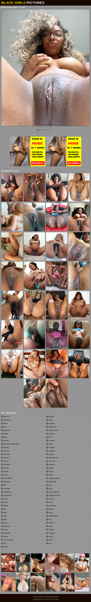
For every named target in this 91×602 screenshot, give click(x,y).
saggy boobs (52, 478)
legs (49, 420)
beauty (5, 447)
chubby (5, 482)
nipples (50, 451)
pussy (50, 471)
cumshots (6, 495)
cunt (4, 499)
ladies (50, 417)
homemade (7, 540)
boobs (5, 468)
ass (4, 427)
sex (49, 485)
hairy (4, 530)
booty (4, 471)
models (50, 441)
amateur (6, 420)
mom (49, 444)
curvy (4, 502)
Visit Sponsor (44, 130)
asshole (5, 430)
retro (49, 475)
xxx (49, 543)
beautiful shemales (10, 444)
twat (49, 526)
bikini (4, 461)
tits (48, 519)
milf (49, 437)
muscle (50, 447)
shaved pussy (53, 495)
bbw (4, 437)
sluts (49, 502)
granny (5, 526)
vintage (50, 533)
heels (4, 536)
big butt (5, 454)
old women (52, 458)
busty (4, 475)
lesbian (50, 423)
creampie (6, 492)
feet (4, 513)
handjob (5, 533)
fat (3, 509)
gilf (3, 519)
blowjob (5, 465)
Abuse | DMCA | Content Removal (45, 597)
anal (4, 423)
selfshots (51, 482)
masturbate (52, 430)
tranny (50, 523)
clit (3, 485)
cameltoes (6, 478)
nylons (50, 454)
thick (49, 513)
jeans (4, 547)
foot (4, 516)
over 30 (50, 461)
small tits (51, 506)
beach (5, 441)
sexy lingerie (52, 492)
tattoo (49, 509)
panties (50, 465)
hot (3, 543)
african (5, 417)
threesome (52, 516)
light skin (51, 427)
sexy (49, 489)
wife (49, 540)
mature (50, 434)
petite (49, 468)
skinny (50, 499)
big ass (5, 451)
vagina (50, 530)
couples (5, 489)
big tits (5, 458)
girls (4, 523)
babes (5, 434)
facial (4, 506)
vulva (49, 536)
